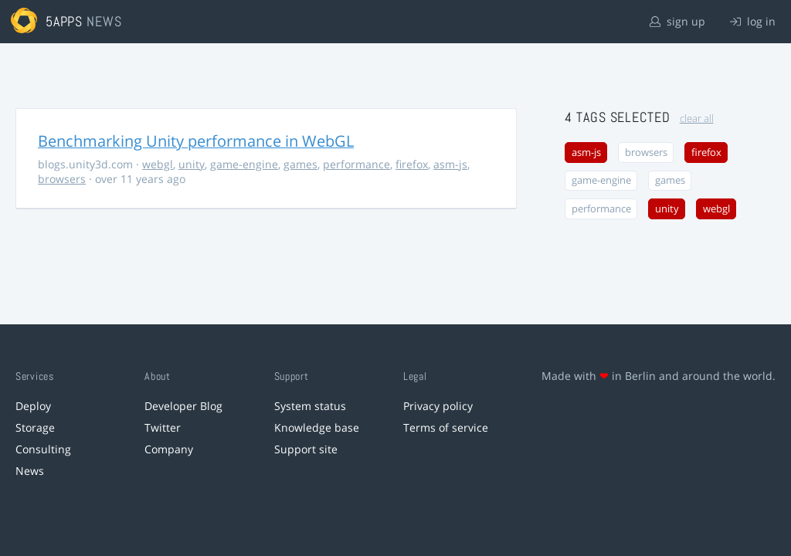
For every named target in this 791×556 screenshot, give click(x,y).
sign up (677, 21)
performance (356, 164)
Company (168, 449)
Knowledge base (316, 427)
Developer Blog (183, 405)
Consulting (43, 449)
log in (753, 21)
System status (310, 405)
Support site (306, 449)
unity (191, 164)
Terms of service (445, 427)
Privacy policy (438, 405)
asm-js (450, 164)
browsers (62, 178)
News (29, 470)
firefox (412, 164)
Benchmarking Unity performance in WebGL (196, 141)
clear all (697, 118)
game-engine (244, 164)
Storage (35, 427)
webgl (157, 164)
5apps (64, 21)
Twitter (162, 427)
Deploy (33, 405)
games (300, 164)
